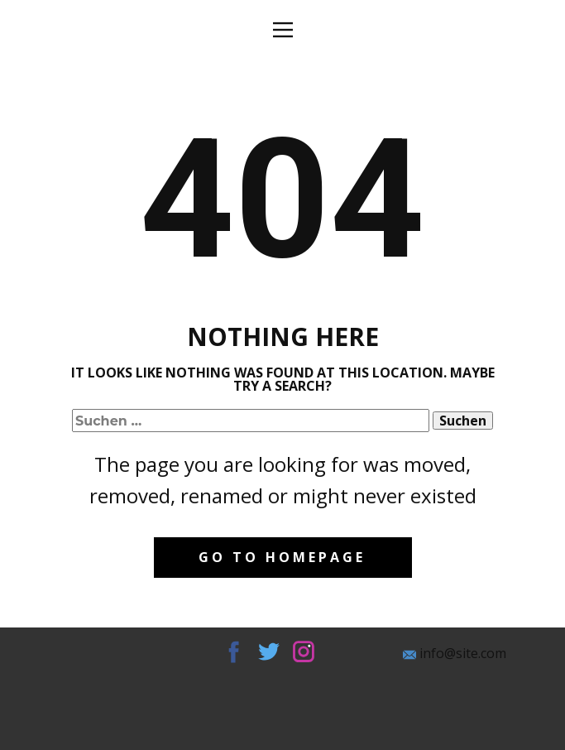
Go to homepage (282, 557)
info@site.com (454, 653)
